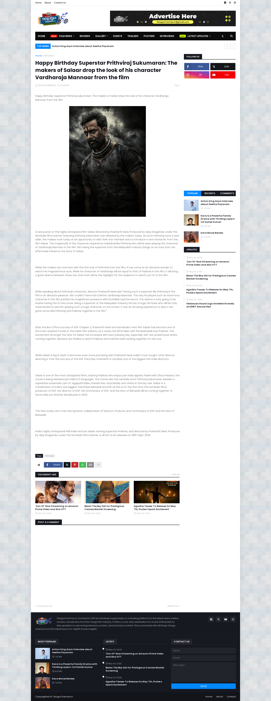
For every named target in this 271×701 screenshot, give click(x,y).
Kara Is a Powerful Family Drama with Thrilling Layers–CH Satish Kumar (218, 219)
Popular (192, 193)
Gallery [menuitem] (100, 36)
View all (176, 474)
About (48, 2)
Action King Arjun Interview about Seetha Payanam (83, 46)
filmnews (49, 55)
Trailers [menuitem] (132, 36)
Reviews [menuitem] (85, 36)
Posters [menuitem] (149, 36)
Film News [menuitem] (65, 36)
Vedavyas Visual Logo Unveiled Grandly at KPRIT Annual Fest (210, 305)
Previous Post (44, 606)
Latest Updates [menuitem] (198, 36)
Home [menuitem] (41, 36)
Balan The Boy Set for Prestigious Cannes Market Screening (104, 508)
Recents (209, 193)
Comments (227, 193)
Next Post (173, 606)
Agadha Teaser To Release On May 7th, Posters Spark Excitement (155, 508)
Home (38, 2)
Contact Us (60, 2)
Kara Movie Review (212, 232)
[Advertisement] (210, 134)
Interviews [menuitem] (167, 36)
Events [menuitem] (117, 36)
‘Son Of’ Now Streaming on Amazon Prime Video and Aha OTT (56, 508)
